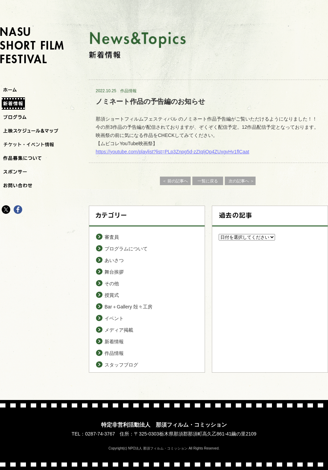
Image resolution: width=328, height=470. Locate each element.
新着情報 (114, 341)
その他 (112, 283)
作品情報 (128, 90)
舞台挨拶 (114, 272)
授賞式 (112, 295)
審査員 (112, 237)
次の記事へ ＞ (241, 181)
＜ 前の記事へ (175, 181)
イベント (114, 318)
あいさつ (114, 260)
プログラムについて (126, 248)
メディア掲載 (119, 330)
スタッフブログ (121, 365)
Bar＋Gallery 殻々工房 (128, 306)
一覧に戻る (207, 181)
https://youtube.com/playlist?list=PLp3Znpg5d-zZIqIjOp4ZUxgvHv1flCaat (172, 151)
